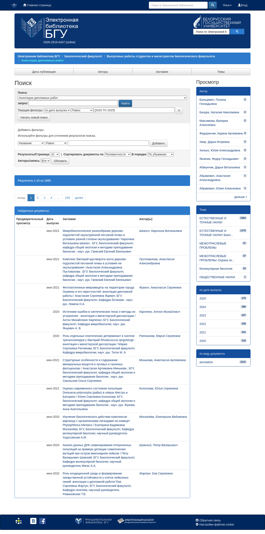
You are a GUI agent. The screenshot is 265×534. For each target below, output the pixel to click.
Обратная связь (210, 520)
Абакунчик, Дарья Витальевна (220, 167)
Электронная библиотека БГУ (39, 56)
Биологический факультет (83, 56)
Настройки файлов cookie (216, 524)
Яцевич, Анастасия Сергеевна (160, 287)
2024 (203, 307)
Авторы (103, 71)
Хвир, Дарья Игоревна (215, 142)
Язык (227, 5)
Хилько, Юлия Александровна (220, 150)
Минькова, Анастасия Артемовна (162, 360)
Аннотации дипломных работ (42, 60)
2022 (203, 324)
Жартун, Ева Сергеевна (156, 473)
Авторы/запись (29, 160)
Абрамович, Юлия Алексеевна (220, 188)
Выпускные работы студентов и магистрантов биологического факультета (161, 56)
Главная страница (37, 5)
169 (67, 197)
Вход (242, 5)
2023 (203, 315)
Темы (221, 71)
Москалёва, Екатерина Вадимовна (163, 416)
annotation (206, 362)
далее (79, 197)
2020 (203, 340)
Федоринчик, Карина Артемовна (221, 133)
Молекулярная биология (216, 268)
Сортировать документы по (84, 154)
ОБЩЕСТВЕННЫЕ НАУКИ (217, 277)
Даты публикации (44, 71)
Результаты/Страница (33, 154)
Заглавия (162, 71)
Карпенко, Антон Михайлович (159, 311)
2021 (203, 332)
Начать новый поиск (34, 117)
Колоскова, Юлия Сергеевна (158, 388)
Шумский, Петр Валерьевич (158, 445)
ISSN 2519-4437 (54, 42)
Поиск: (23, 92)
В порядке (139, 154)
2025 (203, 298)
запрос (23, 103)
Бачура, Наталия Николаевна (219, 112)
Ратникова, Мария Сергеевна (160, 336)
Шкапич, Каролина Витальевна (160, 230)
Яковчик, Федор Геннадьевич (219, 158)
